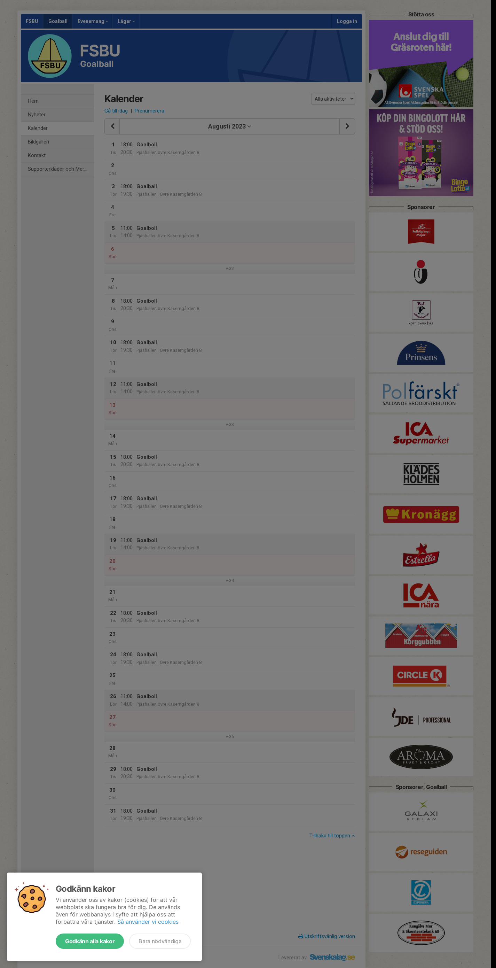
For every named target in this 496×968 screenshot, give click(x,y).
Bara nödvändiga (160, 941)
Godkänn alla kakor (90, 941)
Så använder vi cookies (148, 921)
